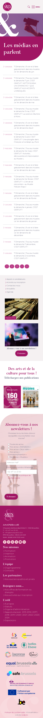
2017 (35, 612)
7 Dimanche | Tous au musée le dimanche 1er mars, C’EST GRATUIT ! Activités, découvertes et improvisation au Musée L (26, 153)
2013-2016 (27, 612)
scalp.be (25, 715)
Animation (10, 556)
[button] (29, 7)
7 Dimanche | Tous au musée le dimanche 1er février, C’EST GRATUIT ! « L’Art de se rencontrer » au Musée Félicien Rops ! (26, 182)
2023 (36, 615)
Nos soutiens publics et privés (20, 579)
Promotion (10, 559)
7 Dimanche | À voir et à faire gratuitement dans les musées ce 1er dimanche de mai (26, 100)
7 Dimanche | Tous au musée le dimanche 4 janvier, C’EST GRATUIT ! (26, 207)
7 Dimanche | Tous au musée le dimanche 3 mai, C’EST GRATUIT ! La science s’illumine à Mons (27, 113)
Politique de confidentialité (15, 712)
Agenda (10, 292)
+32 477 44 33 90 (11, 530)
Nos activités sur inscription (18, 595)
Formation (10, 551)
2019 (13, 615)
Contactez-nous (13, 286)
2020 (19, 615)
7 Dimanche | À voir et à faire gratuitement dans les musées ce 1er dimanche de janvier (26, 218)
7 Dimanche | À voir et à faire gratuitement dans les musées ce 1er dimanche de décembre (26, 231)
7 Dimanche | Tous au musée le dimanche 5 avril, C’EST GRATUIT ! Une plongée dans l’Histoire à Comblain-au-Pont (26, 138)
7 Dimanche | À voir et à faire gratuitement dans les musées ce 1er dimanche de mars (26, 167)
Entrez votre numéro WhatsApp (19, 467)
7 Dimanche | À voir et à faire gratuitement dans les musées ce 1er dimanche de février (26, 195)
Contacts (9, 570)
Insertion (9, 554)
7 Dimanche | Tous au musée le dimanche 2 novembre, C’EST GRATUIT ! (26, 255)
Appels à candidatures (16, 279)
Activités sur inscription (16, 282)
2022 (30, 615)
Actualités (11, 289)
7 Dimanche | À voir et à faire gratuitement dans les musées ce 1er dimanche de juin (26, 69)
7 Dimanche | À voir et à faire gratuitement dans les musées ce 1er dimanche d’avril (26, 125)
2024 (7, 618)
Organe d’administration (17, 609)
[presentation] (21, 486)
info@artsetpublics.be (14, 532)
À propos (9, 604)
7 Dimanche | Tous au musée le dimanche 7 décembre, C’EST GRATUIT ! (26, 244)
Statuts (8, 607)
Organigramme (12, 568)
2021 (25, 615)
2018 (7, 615)
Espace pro (10, 620)
